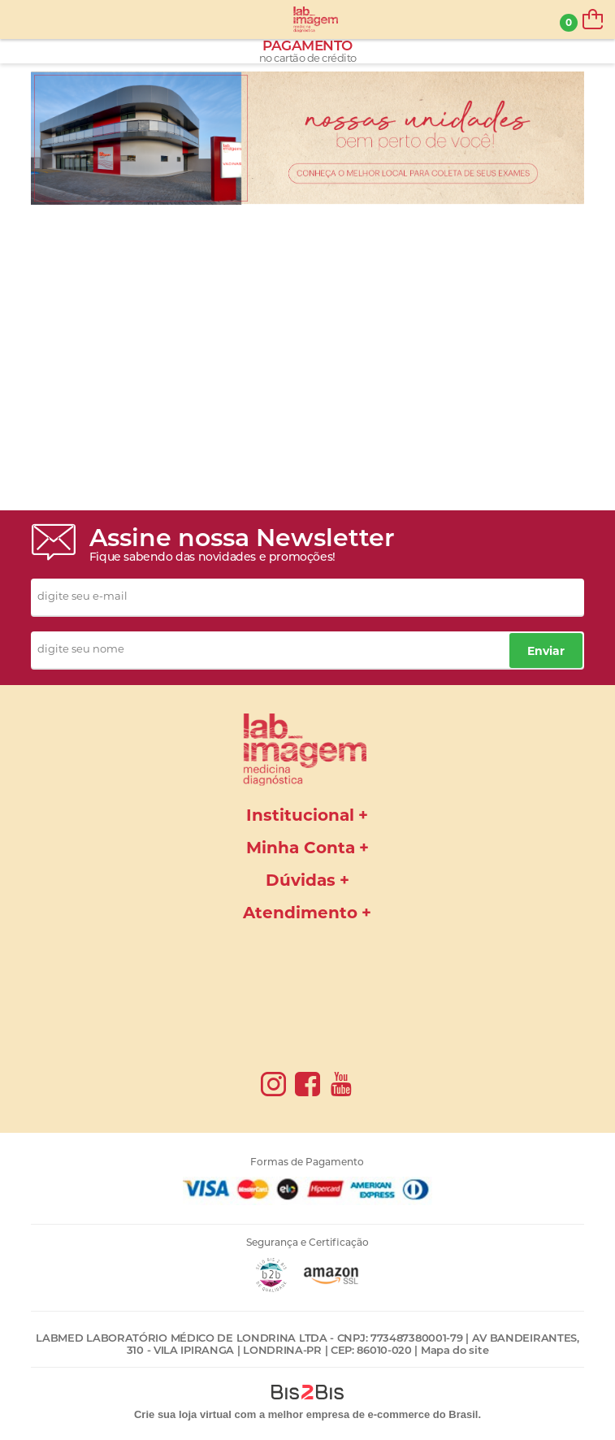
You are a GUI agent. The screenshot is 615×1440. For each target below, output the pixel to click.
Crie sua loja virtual (183, 1414)
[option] (307, 138)
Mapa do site (454, 1349)
